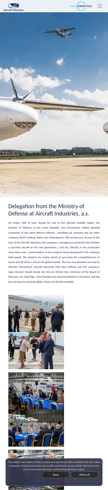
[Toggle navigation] (100, 6)
